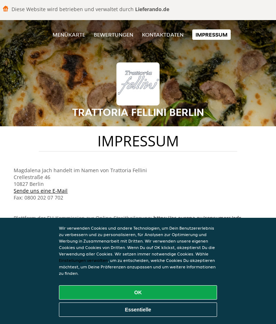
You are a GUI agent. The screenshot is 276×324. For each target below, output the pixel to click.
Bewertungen (113, 34)
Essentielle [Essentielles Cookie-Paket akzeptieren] (138, 310)
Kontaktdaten (163, 34)
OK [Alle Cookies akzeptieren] (138, 292)
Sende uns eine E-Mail (41, 190)
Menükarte (68, 34)
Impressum (211, 34)
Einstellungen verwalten (83, 260)
